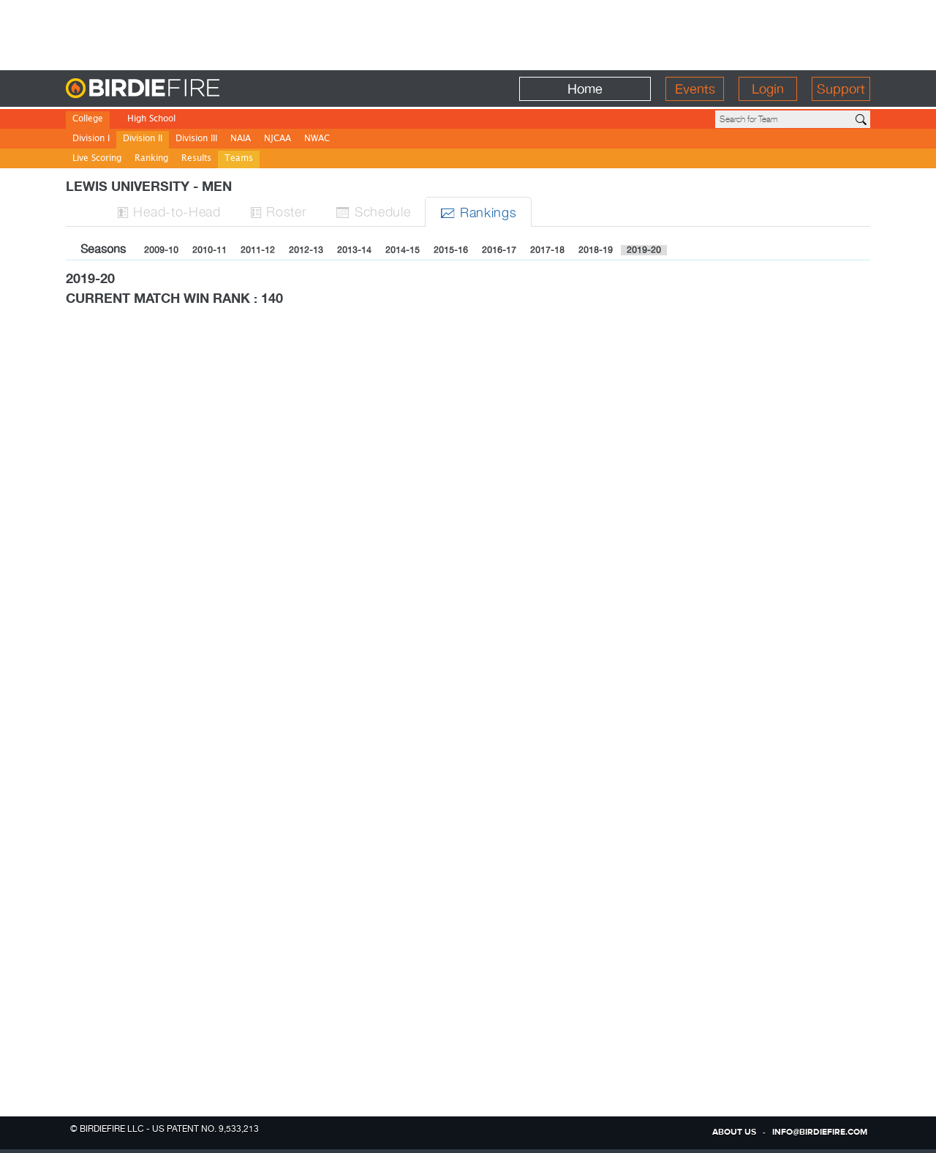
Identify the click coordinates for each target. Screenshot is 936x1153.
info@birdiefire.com (819, 1132)
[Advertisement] (468, 33)
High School (151, 119)
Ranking (151, 159)
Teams (238, 159)
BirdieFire (172, 88)
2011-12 (258, 250)
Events (695, 89)
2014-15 (402, 250)
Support (841, 89)
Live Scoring (96, 159)
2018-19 (595, 250)
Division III (196, 139)
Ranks (478, 212)
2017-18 (547, 250)
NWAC (317, 139)
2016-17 (499, 250)
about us (734, 1132)
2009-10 (161, 250)
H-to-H (169, 211)
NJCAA (277, 139)
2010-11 (209, 250)
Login (768, 89)
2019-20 (644, 250)
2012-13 (306, 250)
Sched (373, 211)
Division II (142, 139)
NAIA (240, 139)
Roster (278, 211)
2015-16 (451, 250)
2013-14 (354, 250)
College (87, 119)
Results (196, 159)
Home (585, 89)
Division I (91, 139)
